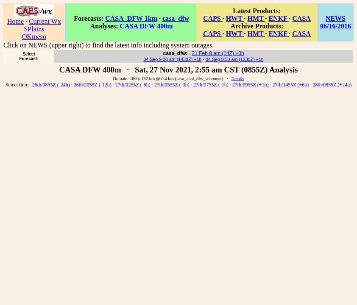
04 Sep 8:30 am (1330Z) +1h (235, 59)
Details (237, 78)
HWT (235, 18)
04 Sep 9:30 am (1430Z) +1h (172, 59)
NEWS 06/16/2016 (335, 22)
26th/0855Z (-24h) (51, 85)
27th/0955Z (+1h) (250, 85)
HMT (256, 18)
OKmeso (34, 36)
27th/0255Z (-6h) (133, 85)
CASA (301, 18)
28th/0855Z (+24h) (331, 85)
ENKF (278, 18)
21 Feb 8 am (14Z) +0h (218, 53)
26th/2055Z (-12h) (93, 85)
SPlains (34, 29)
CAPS (213, 18)
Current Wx (45, 21)
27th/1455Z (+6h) (291, 85)
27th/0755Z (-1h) (211, 85)
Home (15, 21)
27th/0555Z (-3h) (172, 85)
